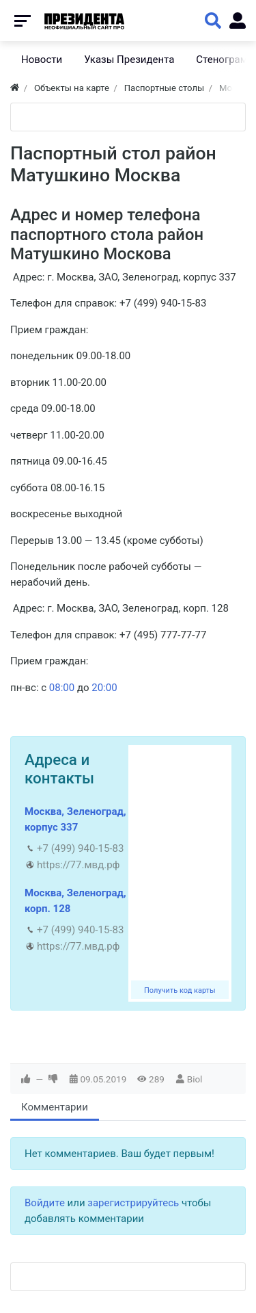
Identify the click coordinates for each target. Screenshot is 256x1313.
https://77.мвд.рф (78, 865)
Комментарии (54, 1107)
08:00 (61, 687)
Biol (195, 1079)
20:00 (104, 687)
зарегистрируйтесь (133, 1203)
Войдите (45, 1203)
